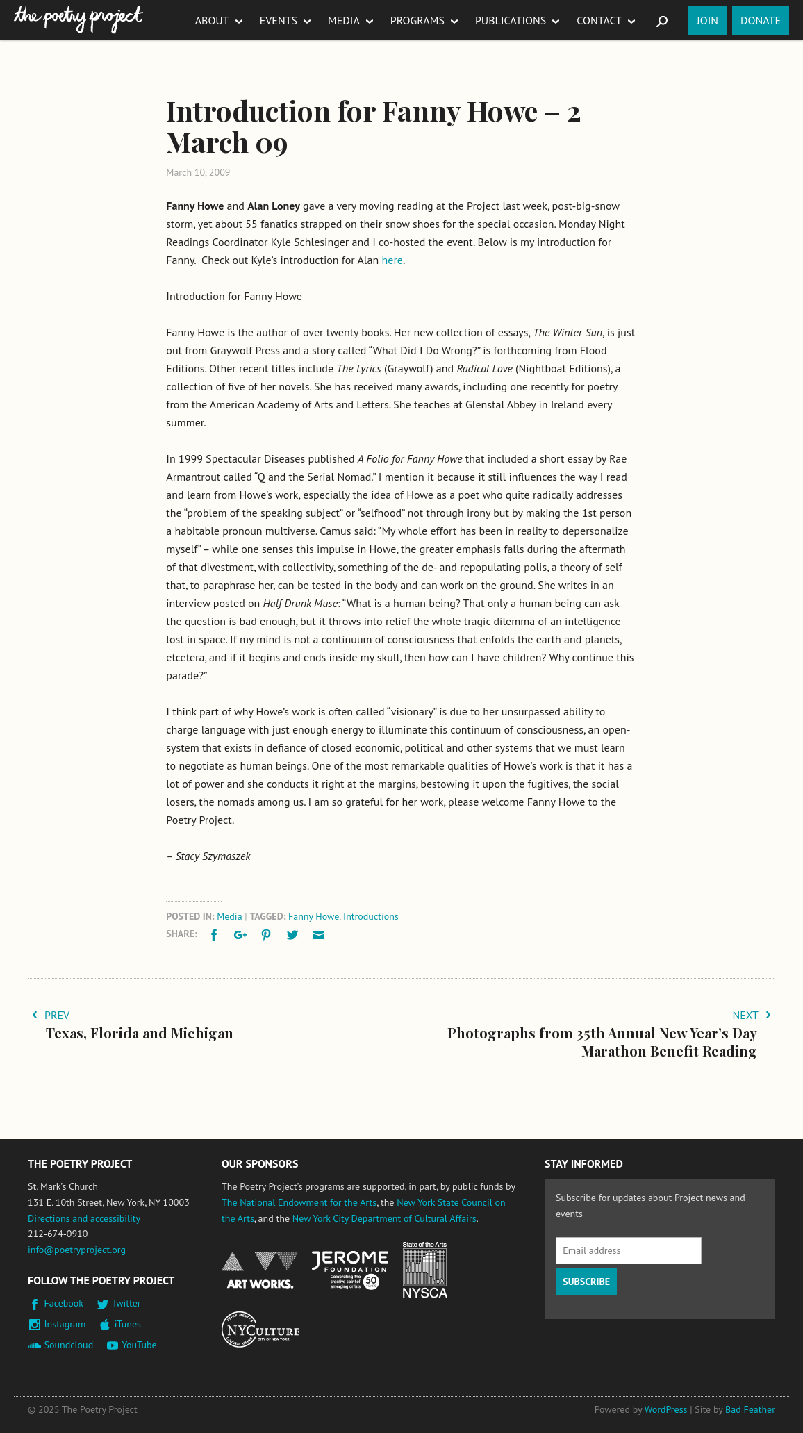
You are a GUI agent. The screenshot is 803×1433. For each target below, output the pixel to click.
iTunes (128, 1324)
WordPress (666, 1409)
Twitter (126, 1303)
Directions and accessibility (84, 1218)
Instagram (65, 1324)
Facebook (64, 1303)
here (392, 260)
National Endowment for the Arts (260, 1270)
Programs (417, 20)
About (212, 20)
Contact (599, 20)
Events (278, 20)
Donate (760, 20)
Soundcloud (69, 1345)
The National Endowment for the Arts (299, 1202)
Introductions (371, 916)
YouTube (139, 1345)
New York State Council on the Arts (425, 1270)
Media (344, 20)
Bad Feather (750, 1409)
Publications (510, 20)
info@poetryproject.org (77, 1249)
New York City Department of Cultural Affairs (384, 1218)
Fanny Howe (313, 916)
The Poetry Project (78, 20)
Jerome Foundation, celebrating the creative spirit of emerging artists (350, 1270)
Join (707, 20)
